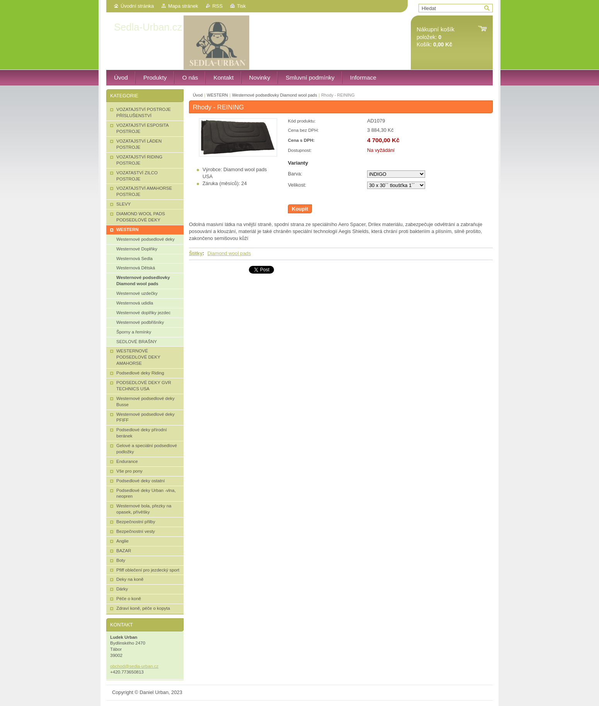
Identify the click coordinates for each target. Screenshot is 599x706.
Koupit (300, 209)
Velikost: (297, 185)
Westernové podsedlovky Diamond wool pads (274, 95)
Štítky (196, 253)
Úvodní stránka (137, 6)
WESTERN (217, 95)
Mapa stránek (183, 6)
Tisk (241, 6)
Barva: (295, 174)
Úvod (198, 95)
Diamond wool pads (229, 253)
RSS (218, 6)
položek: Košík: (435, 37)
